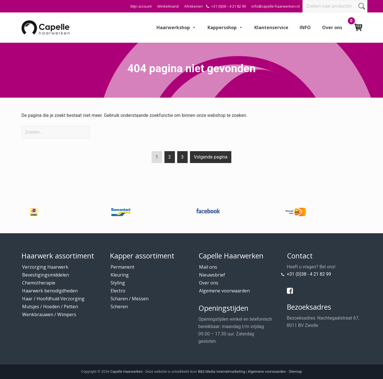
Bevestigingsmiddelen (45, 275)
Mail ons (208, 267)
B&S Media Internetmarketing (221, 371)
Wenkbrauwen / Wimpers (49, 314)
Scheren (119, 306)
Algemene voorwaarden (224, 291)
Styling (118, 283)
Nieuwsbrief (212, 275)
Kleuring (120, 275)
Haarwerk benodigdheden (50, 291)
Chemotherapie (38, 283)
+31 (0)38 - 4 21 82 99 (309, 274)
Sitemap (295, 371)
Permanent (122, 267)
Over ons (332, 27)
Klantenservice (271, 27)
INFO (305, 27)
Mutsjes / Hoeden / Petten (50, 306)
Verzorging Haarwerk (45, 267)
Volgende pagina (211, 157)
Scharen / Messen (130, 299)
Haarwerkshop (176, 27)
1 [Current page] (156, 158)
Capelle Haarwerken (126, 371)
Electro (118, 291)
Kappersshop (225, 27)
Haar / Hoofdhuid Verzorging (53, 299)
